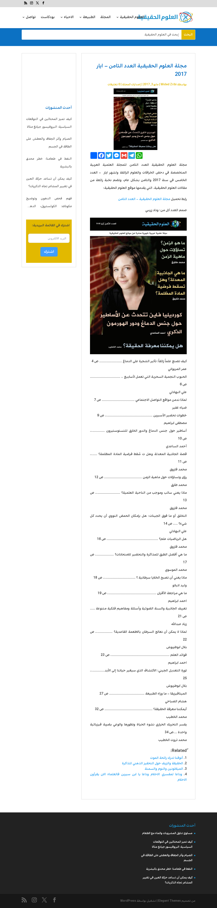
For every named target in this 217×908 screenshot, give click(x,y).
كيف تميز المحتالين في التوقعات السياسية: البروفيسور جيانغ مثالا (49, 123)
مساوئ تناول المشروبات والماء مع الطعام (167, 833)
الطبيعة (89, 18)
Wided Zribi (169, 84)
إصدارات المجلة (131, 84)
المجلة (105, 18)
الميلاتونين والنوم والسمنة (164, 768)
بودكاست (48, 18)
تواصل (31, 18)
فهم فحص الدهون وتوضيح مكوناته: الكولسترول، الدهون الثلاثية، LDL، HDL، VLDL (49, 203)
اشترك (49, 251)
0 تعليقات (114, 84)
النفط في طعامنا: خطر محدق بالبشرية (49, 163)
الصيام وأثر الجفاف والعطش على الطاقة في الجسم (49, 143)
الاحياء (69, 18)
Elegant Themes (169, 901)
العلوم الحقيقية (132, 18)
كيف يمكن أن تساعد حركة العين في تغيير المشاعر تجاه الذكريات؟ (49, 182)
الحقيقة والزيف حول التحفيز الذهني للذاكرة (152, 763)
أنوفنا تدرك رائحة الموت (166, 757)
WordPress (128, 901)
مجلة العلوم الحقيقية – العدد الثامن (144, 199)
